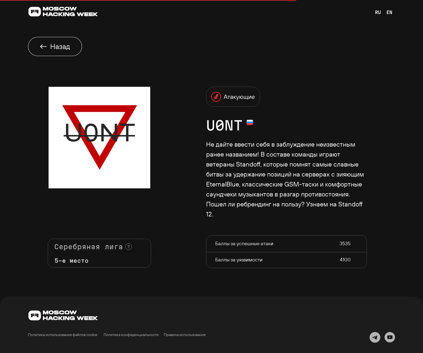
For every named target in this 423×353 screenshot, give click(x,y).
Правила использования (185, 334)
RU (378, 12)
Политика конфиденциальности (131, 334)
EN (389, 12)
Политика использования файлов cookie (62, 334)
